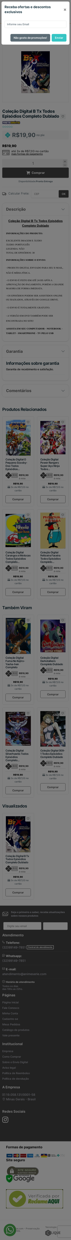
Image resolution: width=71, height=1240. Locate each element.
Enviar (59, 37)
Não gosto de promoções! (30, 37)
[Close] (64, 9)
